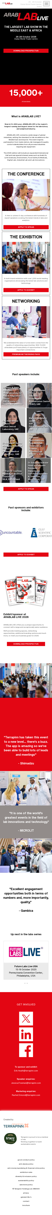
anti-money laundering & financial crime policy (26, 1168)
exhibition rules (26, 1172)
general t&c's (26, 1197)
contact (26, 1201)
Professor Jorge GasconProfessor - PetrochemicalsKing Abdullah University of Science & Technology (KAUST (37, 443)
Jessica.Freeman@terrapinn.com (26, 1083)
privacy (26, 1193)
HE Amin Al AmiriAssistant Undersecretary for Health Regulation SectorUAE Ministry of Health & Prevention (12, 396)
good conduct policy (26, 1160)
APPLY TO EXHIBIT (26, 290)
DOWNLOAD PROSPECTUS (26, 51)
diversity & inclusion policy (26, 1176)
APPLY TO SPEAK (26, 227)
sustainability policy (26, 1180)
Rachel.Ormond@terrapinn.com (26, 1095)
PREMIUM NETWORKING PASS (26, 354)
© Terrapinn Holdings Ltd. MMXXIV (26, 1189)
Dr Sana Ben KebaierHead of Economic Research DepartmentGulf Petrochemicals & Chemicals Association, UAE (38, 471)
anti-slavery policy (26, 1164)
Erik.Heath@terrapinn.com (26, 1071)
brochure (26, 1205)
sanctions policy (26, 1184)
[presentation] (27, 983)
